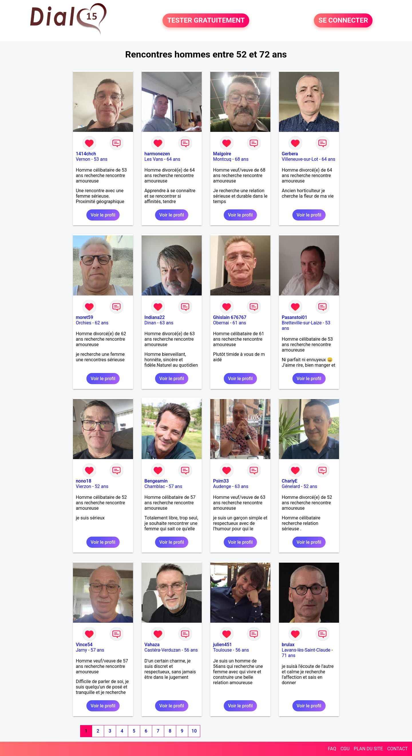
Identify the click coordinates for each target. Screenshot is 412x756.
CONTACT (397, 748)
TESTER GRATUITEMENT (206, 21)
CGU (345, 748)
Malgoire (222, 153)
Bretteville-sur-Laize (302, 323)
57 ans (175, 486)
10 (194, 731)
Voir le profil (103, 215)
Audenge (222, 486)
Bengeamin (156, 481)
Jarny (81, 650)
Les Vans (153, 159)
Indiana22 (154, 317)
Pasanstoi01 (294, 317)
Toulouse (222, 650)
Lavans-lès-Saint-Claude (306, 650)
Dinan (150, 323)
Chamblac (154, 486)
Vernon (83, 159)
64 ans (173, 159)
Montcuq (222, 159)
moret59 (84, 317)
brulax (288, 644)
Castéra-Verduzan (162, 650)
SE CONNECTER (343, 21)
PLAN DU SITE (368, 748)
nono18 (83, 481)
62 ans (101, 323)
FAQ (332, 748)
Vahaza (152, 644)
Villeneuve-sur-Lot (300, 159)
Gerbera (290, 153)
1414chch (86, 153)
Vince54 (84, 644)
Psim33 (221, 481)
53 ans (101, 159)
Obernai (221, 323)
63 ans (166, 323)
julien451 (222, 644)
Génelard (291, 486)
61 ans (239, 323)
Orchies (83, 323)
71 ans (289, 655)
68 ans (242, 159)
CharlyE (290, 481)
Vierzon (83, 486)
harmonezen (157, 153)
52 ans (101, 486)
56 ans (191, 650)
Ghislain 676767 (229, 317)
